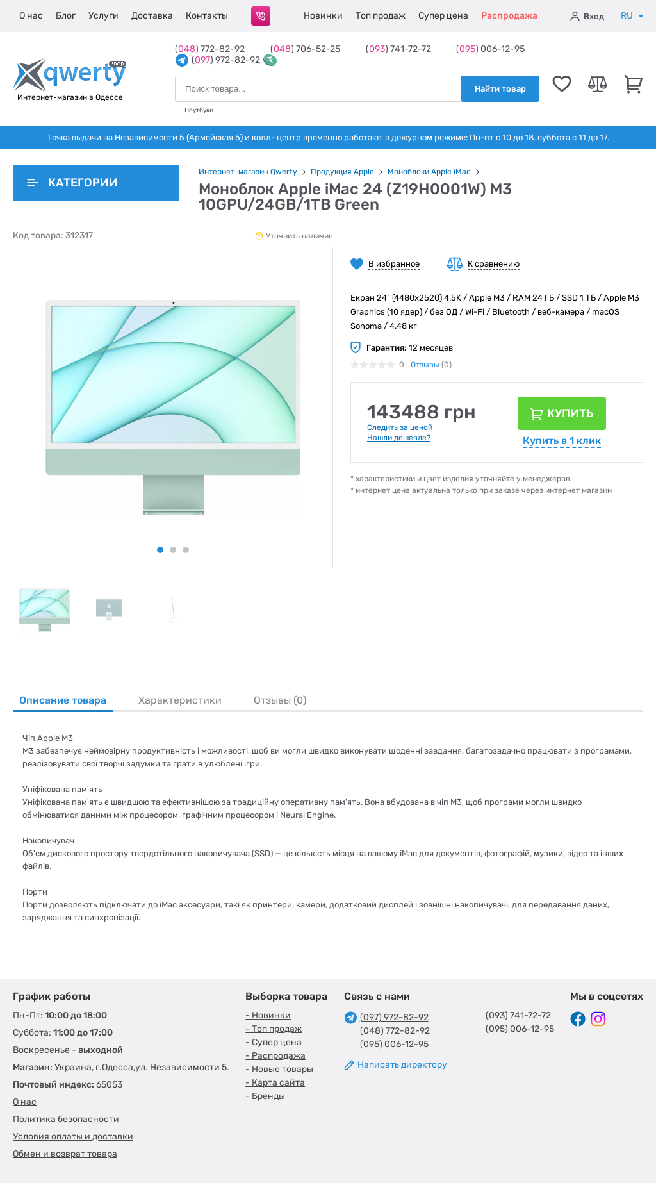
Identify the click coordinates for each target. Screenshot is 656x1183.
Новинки (323, 15)
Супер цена (443, 15)
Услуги (103, 15)
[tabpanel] (45, 610)
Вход (587, 16)
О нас (31, 15)
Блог (66, 15)
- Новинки (268, 1015)
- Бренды (265, 1096)
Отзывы (425, 364)
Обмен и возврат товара (65, 1153)
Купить (570, 413)
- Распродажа (275, 1055)
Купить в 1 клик (562, 440)
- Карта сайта (275, 1082)
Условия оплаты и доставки (73, 1136)
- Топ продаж (273, 1028)
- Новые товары (279, 1069)
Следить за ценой (399, 427)
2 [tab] (173, 550)
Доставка (152, 15)
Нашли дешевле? (398, 437)
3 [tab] (186, 550)
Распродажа (509, 15)
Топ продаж (381, 15)
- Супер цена (273, 1042)
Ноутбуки (198, 110)
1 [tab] (160, 550)
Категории (72, 183)
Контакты (207, 15)
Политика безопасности (66, 1119)
